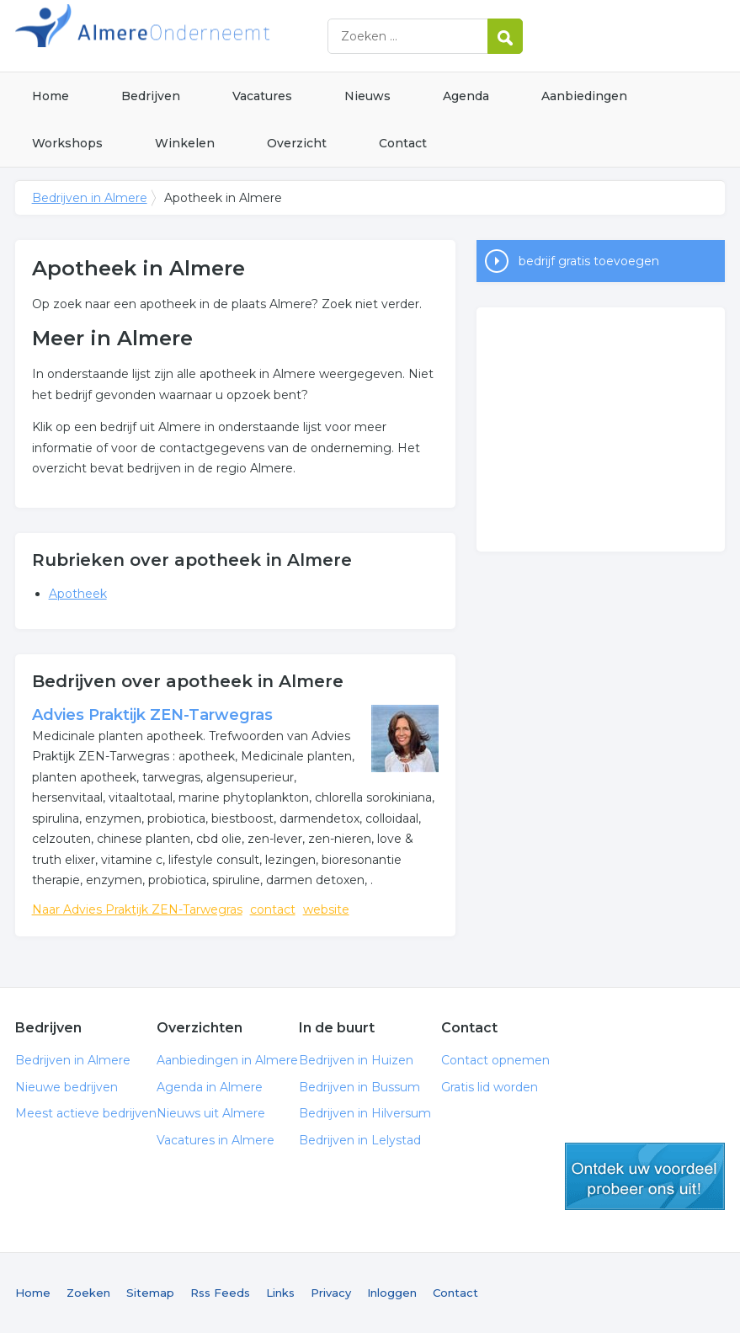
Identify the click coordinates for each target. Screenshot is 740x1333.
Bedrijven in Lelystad (360, 1140)
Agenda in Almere (210, 1087)
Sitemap (150, 1292)
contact (272, 909)
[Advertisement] (600, 429)
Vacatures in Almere (215, 1140)
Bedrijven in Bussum (359, 1087)
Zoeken (88, 1292)
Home (50, 96)
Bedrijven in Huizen (356, 1060)
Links (280, 1292)
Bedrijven (150, 96)
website (326, 909)
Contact (403, 143)
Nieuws (367, 96)
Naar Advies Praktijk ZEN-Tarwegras (137, 909)
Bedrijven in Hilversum (365, 1113)
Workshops (67, 143)
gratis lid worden (645, 1176)
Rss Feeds (220, 1292)
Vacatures (262, 96)
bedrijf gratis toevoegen (589, 261)
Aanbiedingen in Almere (227, 1060)
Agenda (466, 96)
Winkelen (185, 143)
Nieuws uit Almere (211, 1113)
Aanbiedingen (584, 96)
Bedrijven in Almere (225, 35)
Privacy (331, 1292)
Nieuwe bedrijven (66, 1087)
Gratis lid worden (489, 1087)
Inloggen (392, 1292)
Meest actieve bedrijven (86, 1113)
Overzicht (297, 143)
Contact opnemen (495, 1060)
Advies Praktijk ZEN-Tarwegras (152, 715)
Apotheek (78, 593)
